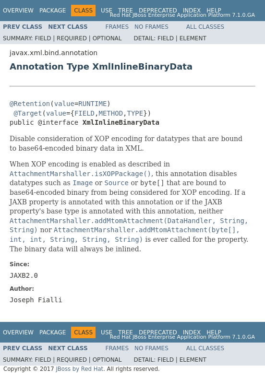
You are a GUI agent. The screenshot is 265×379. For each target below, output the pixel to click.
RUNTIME (92, 103)
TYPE (135, 113)
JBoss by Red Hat (79, 369)
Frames (117, 27)
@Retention (30, 103)
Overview (18, 10)
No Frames (151, 27)
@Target (27, 113)
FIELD (84, 113)
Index (192, 10)
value (64, 103)
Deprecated (158, 10)
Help (213, 10)
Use (106, 10)
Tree (125, 10)
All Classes (205, 27)
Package (52, 10)
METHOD (111, 113)
